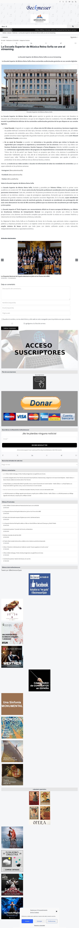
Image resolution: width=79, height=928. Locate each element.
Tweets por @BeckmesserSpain (11, 570)
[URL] (35, 313)
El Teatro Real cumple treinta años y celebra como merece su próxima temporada (24, 541)
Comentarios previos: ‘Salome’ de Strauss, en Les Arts (17, 559)
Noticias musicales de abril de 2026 (12, 535)
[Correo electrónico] (76, 455)
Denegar (39, 921)
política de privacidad (42, 450)
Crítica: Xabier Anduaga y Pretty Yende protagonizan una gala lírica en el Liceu (25, 474)
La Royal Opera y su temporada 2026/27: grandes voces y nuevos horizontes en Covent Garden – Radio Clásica (31, 483)
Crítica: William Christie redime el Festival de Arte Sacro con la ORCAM (21, 505)
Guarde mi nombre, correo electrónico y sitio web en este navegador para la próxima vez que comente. (37, 319)
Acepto (27, 921)
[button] (56, 911)
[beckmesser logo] (38, 4)
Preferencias (51, 921)
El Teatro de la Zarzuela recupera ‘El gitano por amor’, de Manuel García (21, 517)
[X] (17, 455)
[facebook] (60, 1)
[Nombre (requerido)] (35, 302)
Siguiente (73, 37)
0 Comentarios (12, 278)
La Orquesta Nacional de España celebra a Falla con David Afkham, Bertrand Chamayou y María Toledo (29, 523)
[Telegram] (61, 455)
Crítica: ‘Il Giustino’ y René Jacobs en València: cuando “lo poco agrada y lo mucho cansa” (25, 547)
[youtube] (69, 1)
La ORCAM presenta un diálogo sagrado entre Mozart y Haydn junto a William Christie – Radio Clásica (29, 493)
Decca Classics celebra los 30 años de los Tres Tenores (17, 480)
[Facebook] (2, 455)
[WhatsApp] (46, 455)
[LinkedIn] (32, 455)
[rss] (75, 1)
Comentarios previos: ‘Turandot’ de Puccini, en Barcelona (17, 529)
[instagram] (66, 1)
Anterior (5, 37)
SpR (4, 40)
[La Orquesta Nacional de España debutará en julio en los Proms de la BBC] (39, 242)
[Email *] (39, 439)
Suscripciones (39, 375)
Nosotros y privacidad (39, 925)
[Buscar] (73, 26)
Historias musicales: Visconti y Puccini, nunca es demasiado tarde (36, 489)
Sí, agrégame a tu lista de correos (23, 323)
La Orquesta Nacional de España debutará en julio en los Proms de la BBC (22, 511)
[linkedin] (72, 1)
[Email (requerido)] (35, 308)
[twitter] (63, 1)
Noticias (27, 40)
